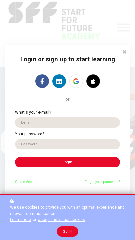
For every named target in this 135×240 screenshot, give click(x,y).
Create (20, 182)
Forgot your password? (102, 182)
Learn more (20, 219)
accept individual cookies (61, 219)
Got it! (67, 231)
